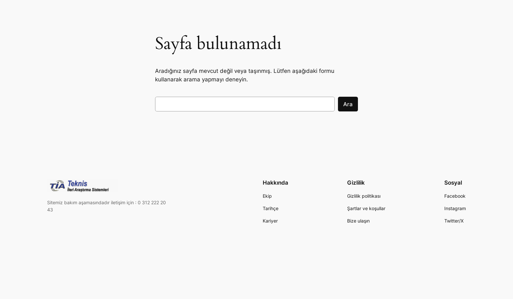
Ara (348, 104)
